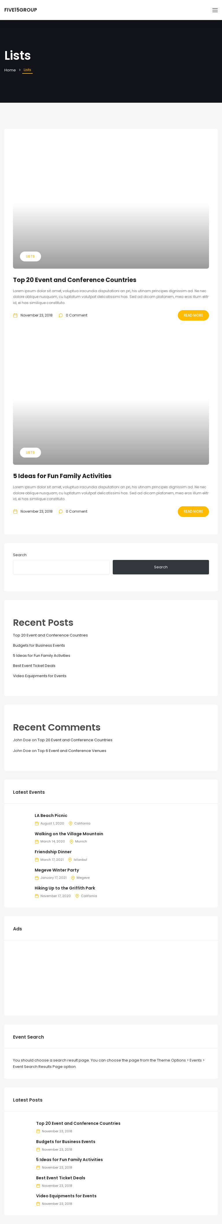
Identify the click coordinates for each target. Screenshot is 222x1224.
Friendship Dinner (53, 852)
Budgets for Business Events (39, 645)
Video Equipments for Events (39, 676)
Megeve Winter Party (57, 870)
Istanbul (80, 859)
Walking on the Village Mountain (69, 834)
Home (10, 70)
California (82, 823)
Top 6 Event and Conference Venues (72, 750)
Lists (30, 256)
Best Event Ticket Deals (34, 665)
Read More (193, 315)
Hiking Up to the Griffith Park (65, 888)
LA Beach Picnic (51, 815)
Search (20, 555)
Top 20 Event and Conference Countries (74, 280)
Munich (81, 841)
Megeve (83, 877)
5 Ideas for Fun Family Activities (62, 476)
